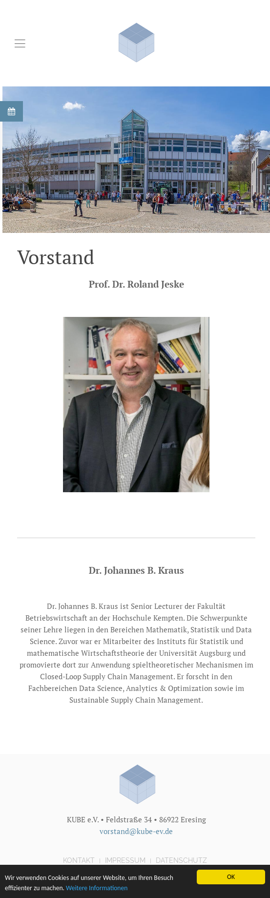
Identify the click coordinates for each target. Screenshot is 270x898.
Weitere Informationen (96, 889)
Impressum (125, 860)
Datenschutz (181, 860)
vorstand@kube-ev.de (136, 831)
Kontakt (79, 860)
